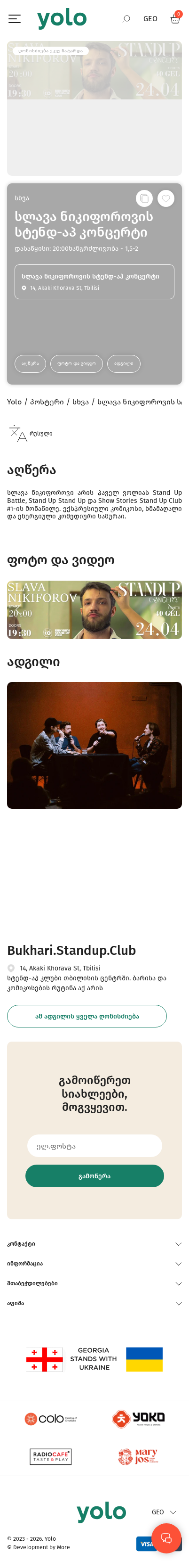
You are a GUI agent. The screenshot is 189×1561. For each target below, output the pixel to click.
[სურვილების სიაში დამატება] (166, 198)
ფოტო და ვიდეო (76, 363)
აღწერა (30, 363)
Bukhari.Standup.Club (71, 950)
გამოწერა (94, 1176)
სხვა (22, 198)
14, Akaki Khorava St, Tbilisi (60, 968)
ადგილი (124, 363)
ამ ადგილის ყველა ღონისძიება (87, 1016)
